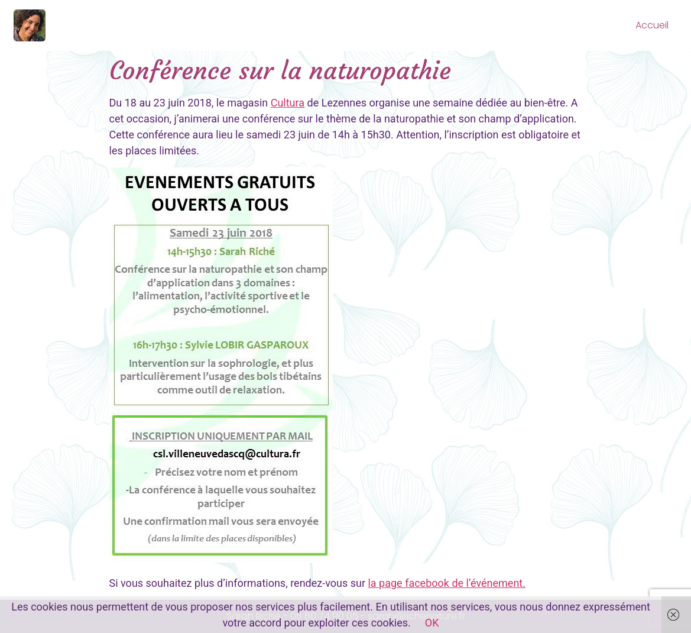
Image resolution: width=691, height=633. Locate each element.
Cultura (287, 102)
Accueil (652, 25)
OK (432, 622)
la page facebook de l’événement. (446, 583)
